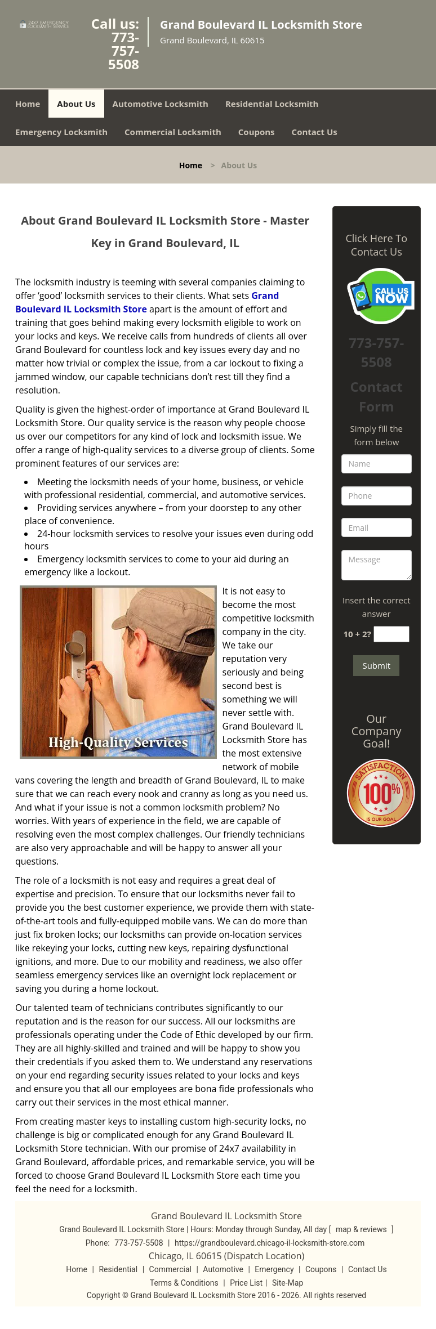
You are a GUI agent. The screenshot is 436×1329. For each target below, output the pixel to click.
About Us (76, 103)
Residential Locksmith (272, 103)
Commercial (170, 1269)
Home (27, 103)
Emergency (274, 1269)
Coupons (256, 131)
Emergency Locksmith (61, 131)
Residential (118, 1269)
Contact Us (314, 131)
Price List (246, 1282)
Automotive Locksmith (160, 103)
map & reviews (362, 1229)
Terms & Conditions (184, 1282)
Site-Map (287, 1282)
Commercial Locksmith (172, 131)
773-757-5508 (123, 50)
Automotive (223, 1269)
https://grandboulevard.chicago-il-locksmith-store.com (269, 1242)
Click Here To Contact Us (376, 244)
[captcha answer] (391, 634)
